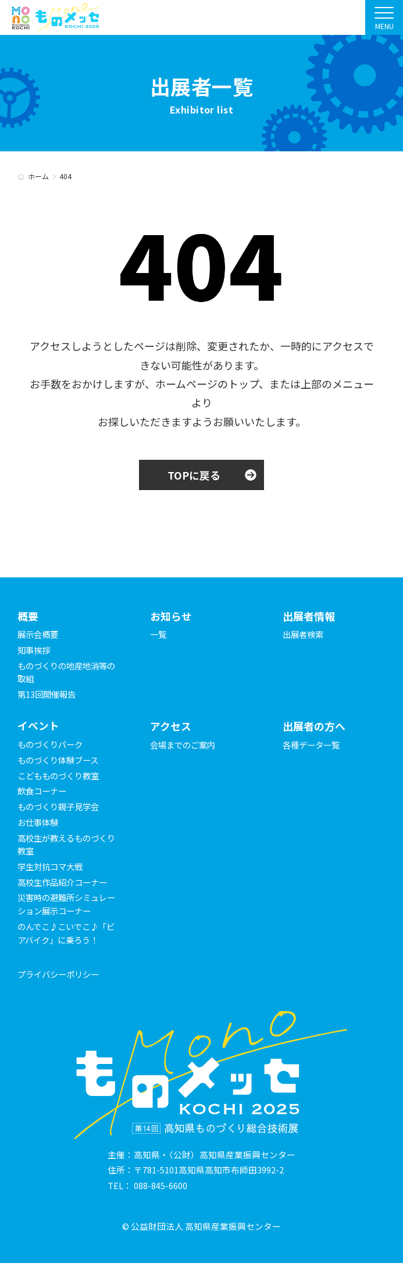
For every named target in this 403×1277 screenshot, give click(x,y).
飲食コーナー (43, 791)
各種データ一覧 (313, 745)
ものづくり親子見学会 (61, 807)
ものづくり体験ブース (60, 760)
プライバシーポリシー (61, 987)
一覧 (158, 635)
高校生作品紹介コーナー (65, 882)
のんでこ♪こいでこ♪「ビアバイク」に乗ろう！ (60, 940)
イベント (38, 726)
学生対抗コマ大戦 (52, 867)
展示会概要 (39, 635)
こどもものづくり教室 (61, 775)
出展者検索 (304, 635)
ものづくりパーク (52, 745)
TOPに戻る (193, 475)
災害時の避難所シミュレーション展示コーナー (65, 904)
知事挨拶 (34, 650)
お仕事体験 (39, 823)
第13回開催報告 (48, 694)
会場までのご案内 (185, 745)
